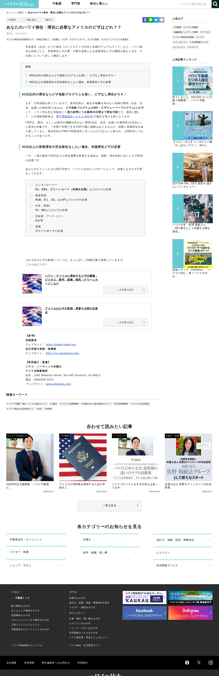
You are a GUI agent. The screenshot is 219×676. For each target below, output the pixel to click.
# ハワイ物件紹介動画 (183, 37)
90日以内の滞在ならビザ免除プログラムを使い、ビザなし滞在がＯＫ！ (72, 75)
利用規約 (85, 652)
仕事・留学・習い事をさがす (84, 608)
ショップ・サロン (125, 554)
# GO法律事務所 (129, 403)
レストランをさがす (80, 613)
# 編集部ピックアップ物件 (185, 32)
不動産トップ (22, 587)
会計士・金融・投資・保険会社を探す (89, 592)
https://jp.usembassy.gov (62, 353)
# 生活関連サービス (199, 42)
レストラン (68, 554)
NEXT (48, 20)
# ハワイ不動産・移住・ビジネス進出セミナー (29, 403)
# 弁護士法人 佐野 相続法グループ (103, 403)
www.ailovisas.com (58, 384)
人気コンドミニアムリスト (25, 614)
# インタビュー (180, 42)
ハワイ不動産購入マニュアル (26, 635)
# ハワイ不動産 (191, 27)
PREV (13, 20)
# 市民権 (51, 408)
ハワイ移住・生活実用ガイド (84, 635)
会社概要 (11, 652)
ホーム (9, 12)
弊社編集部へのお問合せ (57, 652)
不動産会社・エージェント (26, 540)
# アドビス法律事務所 (74, 403)
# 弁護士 (59, 39)
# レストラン (179, 47)
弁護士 (20, 12)
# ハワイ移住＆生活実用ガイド (21, 39)
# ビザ (69, 39)
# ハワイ (200, 37)
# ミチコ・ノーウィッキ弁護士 (121, 39)
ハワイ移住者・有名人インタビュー (88, 627)
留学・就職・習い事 (22, 554)
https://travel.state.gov (61, 344)
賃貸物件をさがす (20, 605)
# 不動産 (177, 27)
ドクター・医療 (176, 540)
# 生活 (42, 408)
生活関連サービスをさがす (83, 622)
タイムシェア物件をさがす (25, 600)
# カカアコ (193, 47)
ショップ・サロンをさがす (83, 617)
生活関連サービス (177, 554)
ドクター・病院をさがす (82, 597)
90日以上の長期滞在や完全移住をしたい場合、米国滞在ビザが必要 (70, 82)
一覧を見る (30, 20)
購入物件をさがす (20, 595)
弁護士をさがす (77, 587)
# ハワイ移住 (99, 39)
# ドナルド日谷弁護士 (149, 403)
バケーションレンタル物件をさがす (30, 609)
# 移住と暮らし (46, 39)
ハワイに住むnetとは (193, 4)
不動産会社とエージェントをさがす (30, 619)
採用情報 (29, 652)
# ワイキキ (205, 32)
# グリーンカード (82, 39)
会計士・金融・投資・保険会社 (133, 540)
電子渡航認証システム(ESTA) (75, 116)
